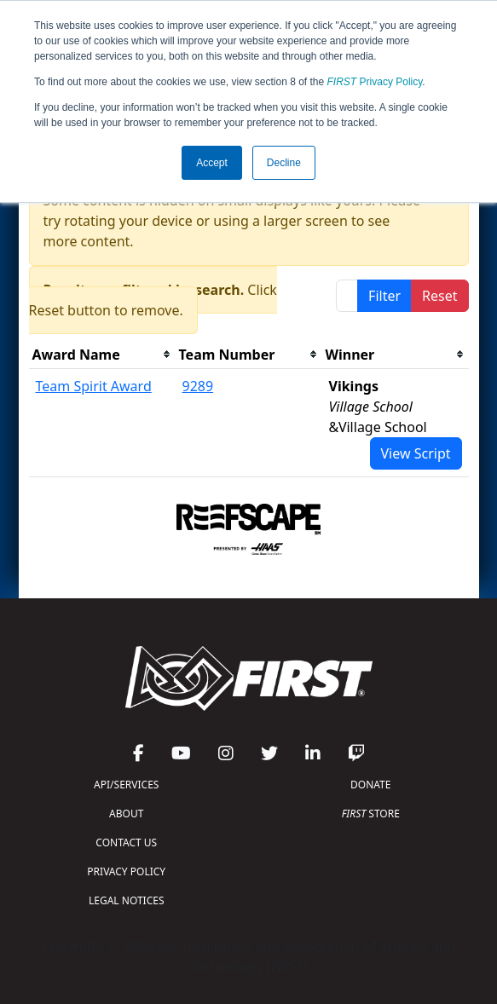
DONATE (370, 784)
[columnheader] (102, 355)
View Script (416, 453)
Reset (439, 295)
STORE (371, 813)
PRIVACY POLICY (126, 871)
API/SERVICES (126, 784)
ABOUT (126, 813)
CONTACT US (126, 842)
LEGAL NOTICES (127, 900)
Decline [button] (284, 163)
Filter (384, 295)
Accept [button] (212, 163)
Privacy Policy (375, 82)
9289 (198, 386)
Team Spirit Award (94, 386)
